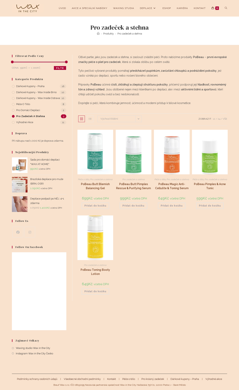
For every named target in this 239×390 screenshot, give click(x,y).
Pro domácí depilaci (28, 110)
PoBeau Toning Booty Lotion (95, 271)
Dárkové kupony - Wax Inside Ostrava (38, 98)
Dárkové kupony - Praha (30, 86)
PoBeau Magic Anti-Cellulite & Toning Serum (171, 186)
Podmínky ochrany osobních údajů (37, 379)
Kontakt (111, 379)
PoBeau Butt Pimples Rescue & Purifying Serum (133, 186)
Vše (225, 118)
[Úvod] (98, 33)
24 (219, 118)
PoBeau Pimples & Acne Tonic (210, 186)
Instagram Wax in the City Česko (34, 353)
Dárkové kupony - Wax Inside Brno (36, 92)
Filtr (60, 68)
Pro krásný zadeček (152, 379)
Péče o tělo (83, 179)
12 (214, 118)
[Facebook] (17, 232)
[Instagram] (29, 232)
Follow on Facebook (29, 247)
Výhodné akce (24, 122)
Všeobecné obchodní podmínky (82, 379)
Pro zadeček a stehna (129, 33)
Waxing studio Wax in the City (33, 348)
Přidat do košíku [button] (95, 205)
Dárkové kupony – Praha (185, 379)
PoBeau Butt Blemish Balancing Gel (95, 186)
